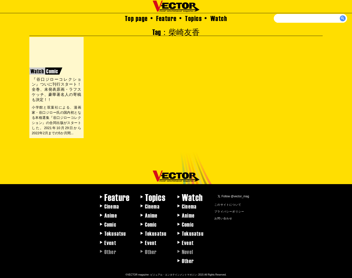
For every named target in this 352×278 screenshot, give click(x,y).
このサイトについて (227, 204)
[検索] (311, 18)
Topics (193, 18)
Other (188, 260)
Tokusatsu (115, 233)
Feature (166, 18)
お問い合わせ (223, 218)
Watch (218, 18)
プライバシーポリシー (229, 211)
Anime (110, 215)
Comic (110, 224)
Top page (136, 18)
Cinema (111, 206)
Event (110, 242)
